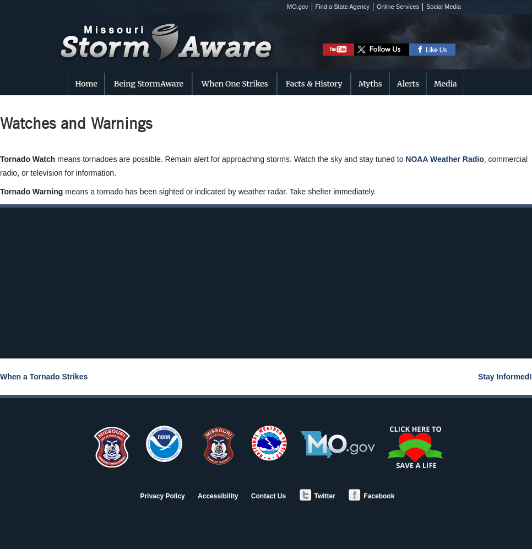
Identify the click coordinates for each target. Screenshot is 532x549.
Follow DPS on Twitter (381, 50)
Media (445, 84)
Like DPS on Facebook (432, 50)
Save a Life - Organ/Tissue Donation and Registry (416, 447)
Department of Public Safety (217, 447)
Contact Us (268, 496)
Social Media (443, 6)
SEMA (111, 447)
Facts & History (314, 84)
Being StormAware (148, 84)
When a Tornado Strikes (44, 376)
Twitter (317, 496)
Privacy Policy (162, 496)
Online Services (398, 6)
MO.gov (297, 6)
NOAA (164, 444)
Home (86, 84)
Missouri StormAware (179, 31)
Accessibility (218, 496)
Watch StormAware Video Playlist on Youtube (338, 50)
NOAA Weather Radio (444, 159)
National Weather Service (269, 443)
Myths (370, 84)
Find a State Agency (343, 6)
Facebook (371, 496)
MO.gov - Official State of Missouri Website (338, 444)
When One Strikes (235, 84)
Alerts (408, 84)
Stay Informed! (505, 376)
